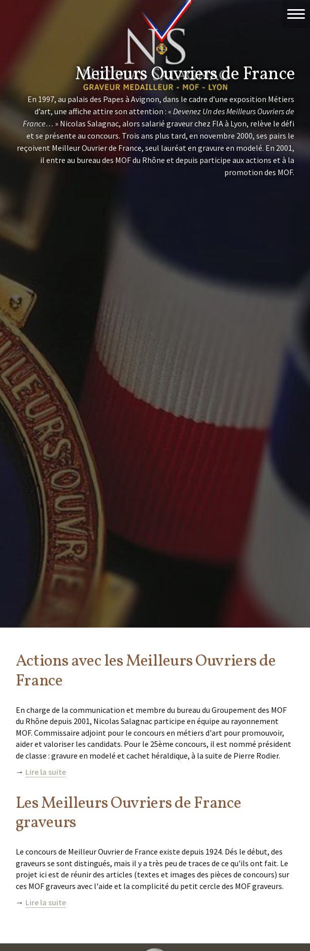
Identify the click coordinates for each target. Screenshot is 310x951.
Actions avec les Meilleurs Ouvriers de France (146, 671)
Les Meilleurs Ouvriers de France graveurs (129, 813)
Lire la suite (45, 772)
